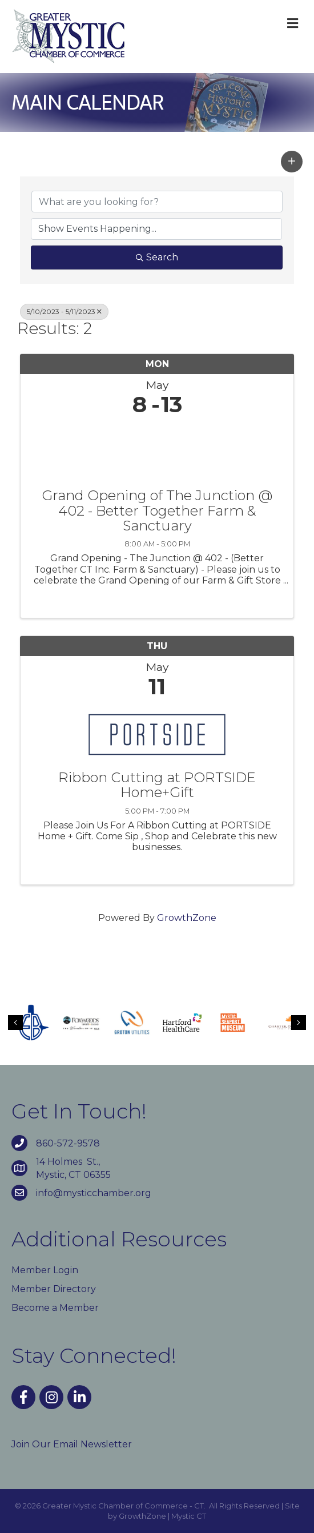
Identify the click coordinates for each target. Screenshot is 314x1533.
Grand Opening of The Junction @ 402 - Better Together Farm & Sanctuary (157, 510)
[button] (292, 161)
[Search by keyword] (157, 201)
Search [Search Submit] (157, 257)
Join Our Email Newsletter (71, 1444)
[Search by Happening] (156, 229)
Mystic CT (188, 1515)
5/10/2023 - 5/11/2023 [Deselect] (64, 311)
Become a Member (55, 1307)
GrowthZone (186, 917)
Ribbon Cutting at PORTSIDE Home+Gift (157, 785)
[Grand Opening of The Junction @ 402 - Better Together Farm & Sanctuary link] (157, 449)
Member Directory (53, 1288)
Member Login (44, 1270)
